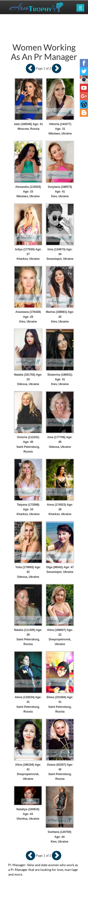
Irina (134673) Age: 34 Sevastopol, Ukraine (59, 254)
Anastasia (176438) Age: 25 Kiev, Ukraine (28, 316)
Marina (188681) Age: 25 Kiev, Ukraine (60, 316)
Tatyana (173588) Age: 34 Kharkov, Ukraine (28, 509)
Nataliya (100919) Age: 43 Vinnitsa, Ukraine (27, 814)
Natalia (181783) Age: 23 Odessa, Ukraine (28, 379)
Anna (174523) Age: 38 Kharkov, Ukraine (60, 509)
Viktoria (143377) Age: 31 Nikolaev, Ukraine (60, 128)
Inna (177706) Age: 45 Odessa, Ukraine (60, 442)
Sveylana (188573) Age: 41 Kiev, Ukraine (60, 191)
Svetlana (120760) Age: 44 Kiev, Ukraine (59, 836)
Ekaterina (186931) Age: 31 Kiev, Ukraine (60, 379)
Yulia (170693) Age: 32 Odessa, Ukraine (28, 572)
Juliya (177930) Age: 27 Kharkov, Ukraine (28, 254)
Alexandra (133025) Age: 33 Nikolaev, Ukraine (28, 191)
